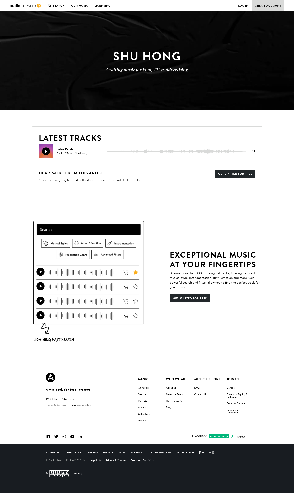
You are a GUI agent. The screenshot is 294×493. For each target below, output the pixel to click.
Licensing (102, 6)
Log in (243, 6)
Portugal (137, 452)
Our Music (79, 6)
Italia (122, 452)
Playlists (142, 400)
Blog (168, 407)
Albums (142, 407)
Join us (233, 379)
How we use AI (174, 400)
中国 (211, 452)
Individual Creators (81, 405)
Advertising (68, 399)
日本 (201, 452)
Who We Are (176, 379)
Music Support (207, 379)
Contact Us (200, 394)
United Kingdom (160, 452)
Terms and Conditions (142, 460)
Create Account (268, 6)
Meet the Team (174, 394)
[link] (25, 6)
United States (185, 452)
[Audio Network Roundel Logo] (50, 377)
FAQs (197, 387)
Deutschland (74, 452)
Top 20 (142, 420)
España (93, 452)
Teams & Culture (236, 403)
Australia (53, 452)
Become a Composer (232, 411)
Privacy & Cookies (116, 460)
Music (143, 379)
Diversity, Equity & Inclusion (237, 395)
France (108, 452)
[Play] (46, 151)
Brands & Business (56, 405)
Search (55, 5)
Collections (144, 414)
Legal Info (95, 460)
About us (171, 387)
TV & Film (51, 399)
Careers (231, 387)
